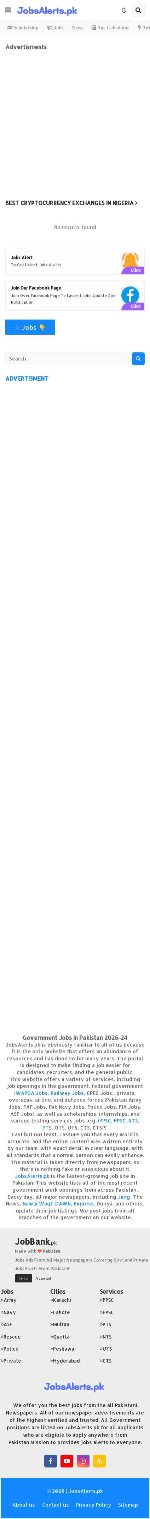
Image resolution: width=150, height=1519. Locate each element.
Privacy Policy (93, 1505)
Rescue (11, 1337)
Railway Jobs (67, 1093)
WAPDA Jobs (32, 1093)
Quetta (60, 1337)
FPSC (120, 1121)
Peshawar (63, 1349)
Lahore (60, 1312)
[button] (8, 10)
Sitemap (128, 1505)
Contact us (55, 1505)
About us (23, 1505)
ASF (6, 1324)
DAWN (63, 1204)
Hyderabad (65, 1361)
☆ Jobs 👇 (30, 327)
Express (84, 1204)
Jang (124, 1197)
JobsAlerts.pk (32, 1176)
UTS (106, 1349)
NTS (133, 1121)
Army (9, 1300)
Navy (8, 1312)
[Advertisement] (75, 125)
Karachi (60, 1300)
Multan (59, 1324)
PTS (47, 1128)
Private (11, 1361)
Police (10, 1349)
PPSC (105, 1121)
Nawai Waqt (37, 1204)
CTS (105, 1361)
